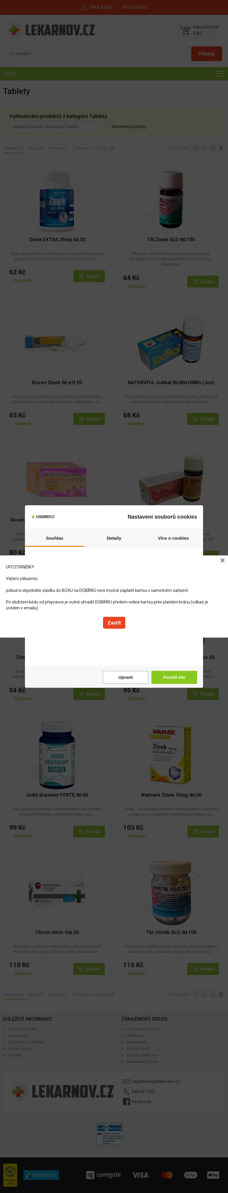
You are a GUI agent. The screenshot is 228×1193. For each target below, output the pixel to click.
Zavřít (114, 623)
